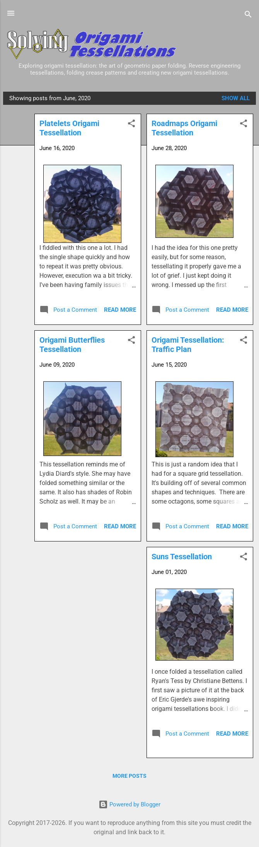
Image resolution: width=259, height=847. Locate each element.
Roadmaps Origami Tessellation (184, 128)
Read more (232, 309)
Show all (236, 98)
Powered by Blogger (129, 804)
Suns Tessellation (182, 556)
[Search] (248, 15)
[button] (243, 125)
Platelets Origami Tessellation (69, 128)
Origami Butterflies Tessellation (72, 344)
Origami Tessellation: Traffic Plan (188, 344)
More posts (129, 776)
